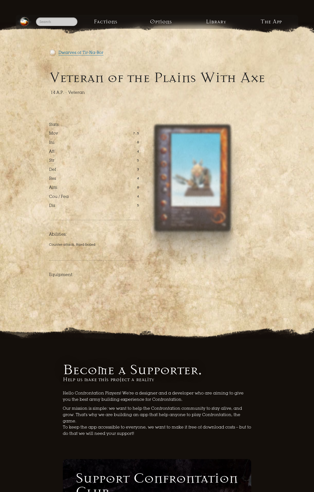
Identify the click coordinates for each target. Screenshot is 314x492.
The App (271, 22)
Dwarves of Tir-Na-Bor (80, 52)
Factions (105, 22)
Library (216, 22)
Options (161, 22)
